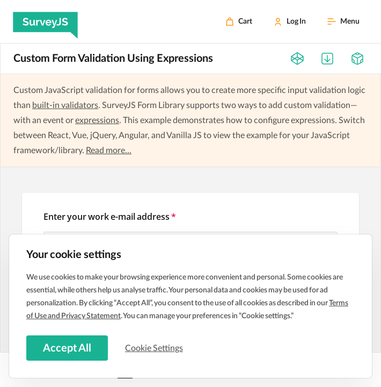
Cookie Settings (155, 347)
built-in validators (65, 105)
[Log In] (290, 21)
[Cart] (238, 21)
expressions (97, 120)
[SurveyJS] (45, 21)
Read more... (108, 150)
